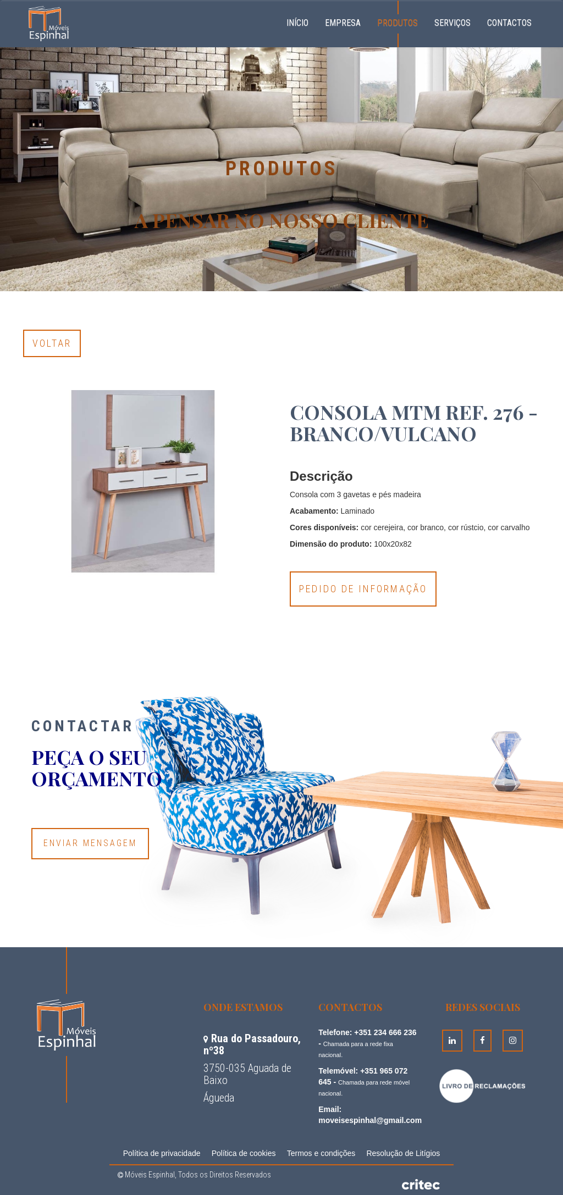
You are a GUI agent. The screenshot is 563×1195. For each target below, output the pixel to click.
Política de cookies (244, 1153)
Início (301, 21)
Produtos (397, 23)
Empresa (343, 23)
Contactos (509, 23)
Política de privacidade (162, 1153)
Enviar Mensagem (90, 843)
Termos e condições (321, 1153)
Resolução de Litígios (403, 1153)
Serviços (452, 23)
